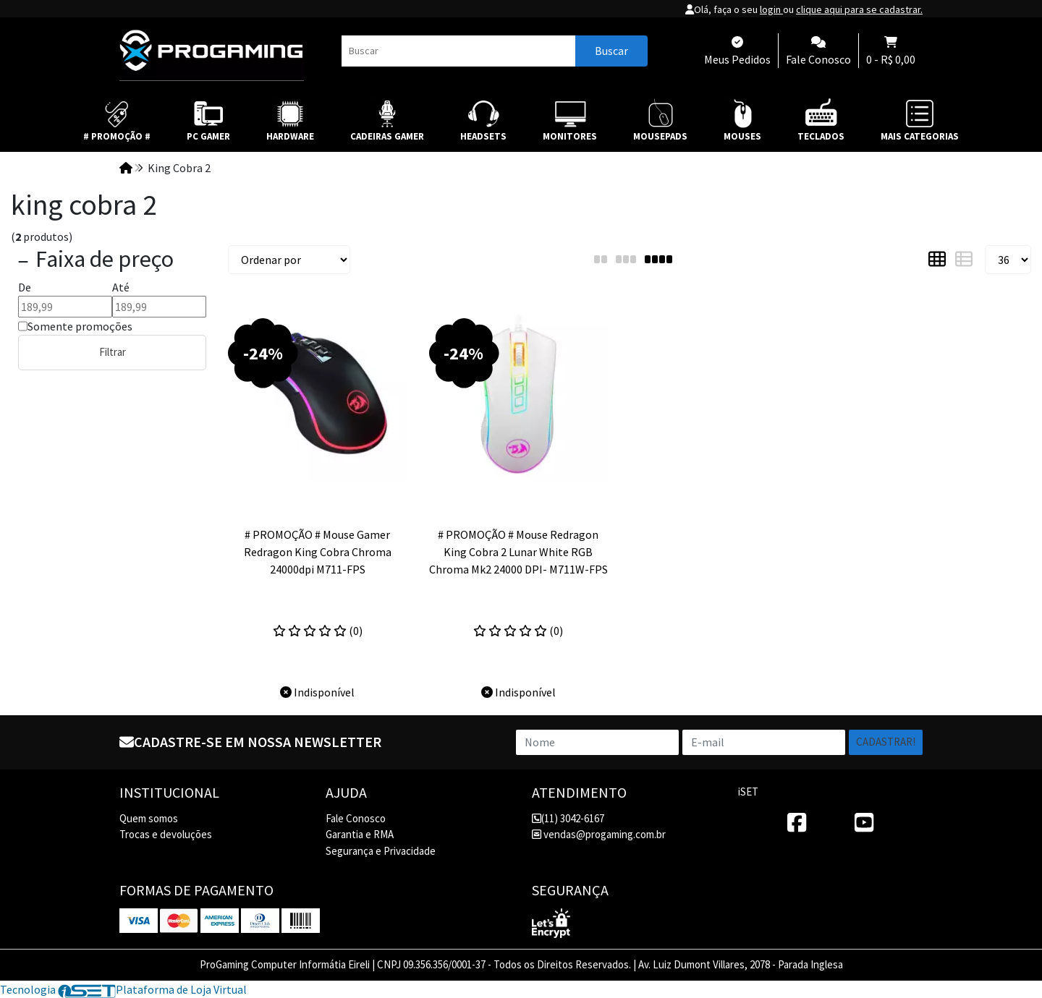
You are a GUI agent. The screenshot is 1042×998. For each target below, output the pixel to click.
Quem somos (148, 818)
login (771, 9)
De (24, 287)
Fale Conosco (356, 818)
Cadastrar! (885, 741)
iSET (748, 791)
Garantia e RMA (360, 834)
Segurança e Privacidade (381, 851)
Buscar (611, 50)
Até (121, 287)
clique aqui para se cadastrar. (859, 9)
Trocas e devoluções (165, 834)
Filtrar (112, 352)
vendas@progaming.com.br (599, 834)
